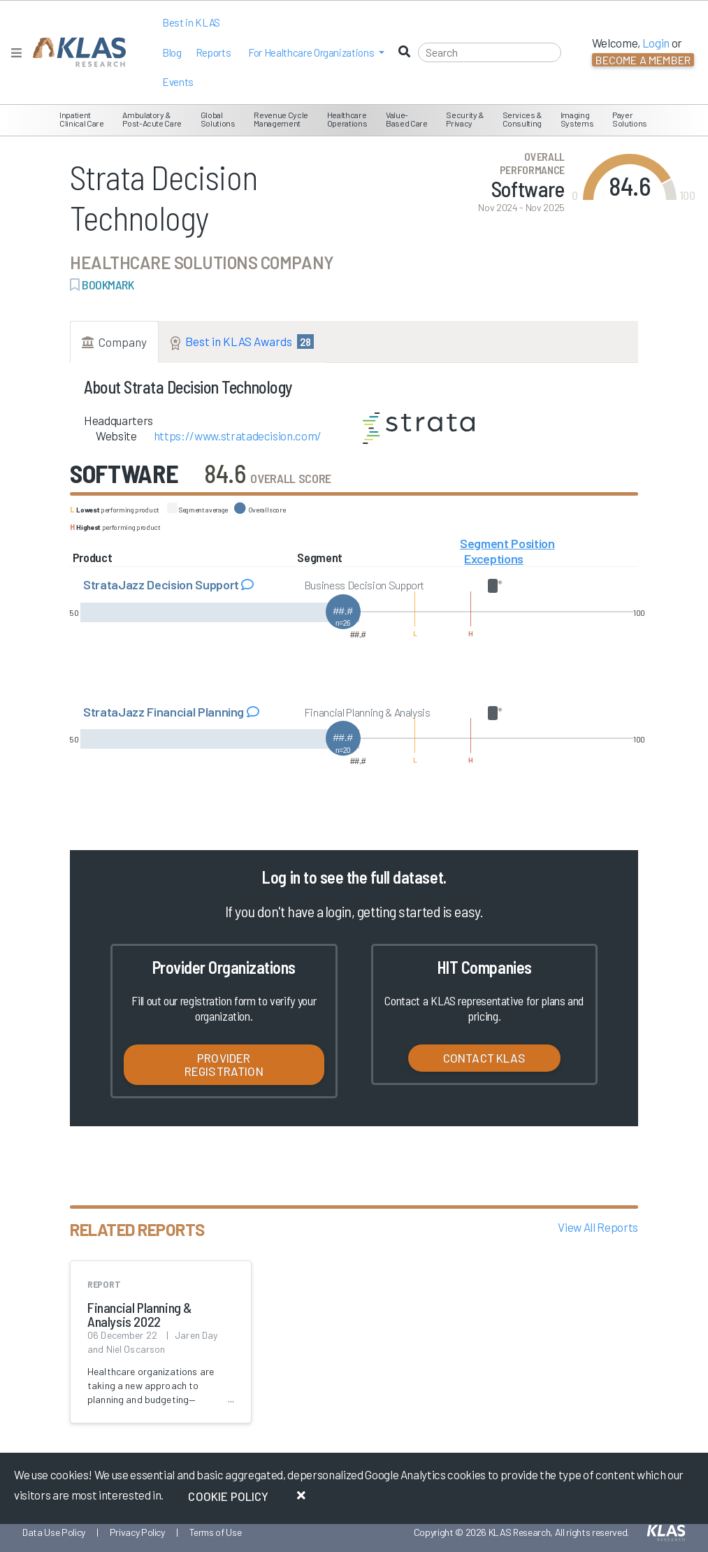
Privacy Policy (137, 1532)
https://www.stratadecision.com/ (238, 436)
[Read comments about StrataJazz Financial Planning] (253, 711)
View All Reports (598, 1227)
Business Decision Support (364, 584)
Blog (172, 52)
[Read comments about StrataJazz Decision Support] (247, 584)
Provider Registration (224, 1064)
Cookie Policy (228, 1496)
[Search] (489, 52)
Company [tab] (114, 342)
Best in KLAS (191, 22)
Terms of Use (215, 1532)
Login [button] (656, 43)
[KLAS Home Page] (76, 52)
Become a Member (643, 59)
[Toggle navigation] (16, 53)
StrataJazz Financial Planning (165, 711)
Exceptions (493, 558)
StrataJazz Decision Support (162, 584)
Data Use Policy (53, 1532)
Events (178, 82)
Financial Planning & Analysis (367, 712)
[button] (316, 53)
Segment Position (507, 543)
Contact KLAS (484, 1058)
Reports (213, 52)
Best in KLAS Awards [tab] (242, 342)
